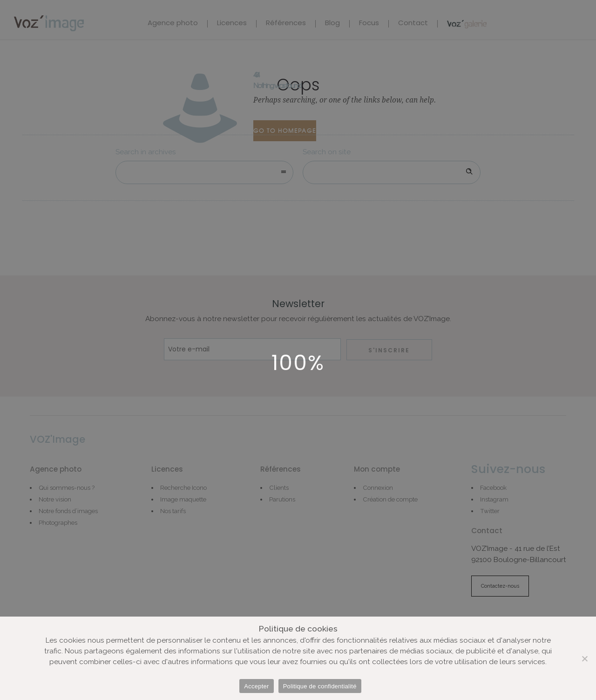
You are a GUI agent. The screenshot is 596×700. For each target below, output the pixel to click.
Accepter (256, 686)
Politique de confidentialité (320, 686)
